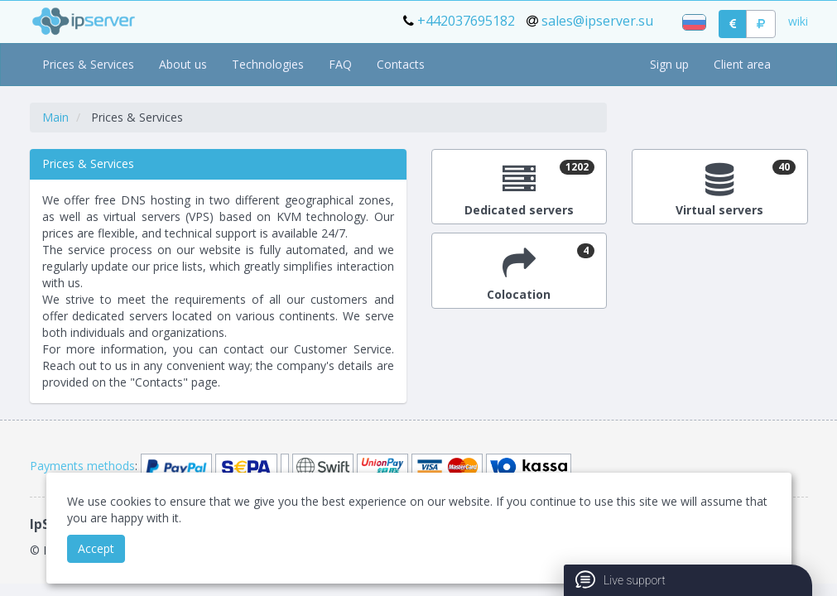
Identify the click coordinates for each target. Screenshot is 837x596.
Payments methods (82, 465)
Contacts (401, 64)
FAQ (340, 64)
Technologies (268, 64)
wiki (798, 21)
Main (55, 117)
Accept (96, 548)
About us (183, 64)
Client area (742, 64)
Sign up (669, 64)
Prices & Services (88, 64)
